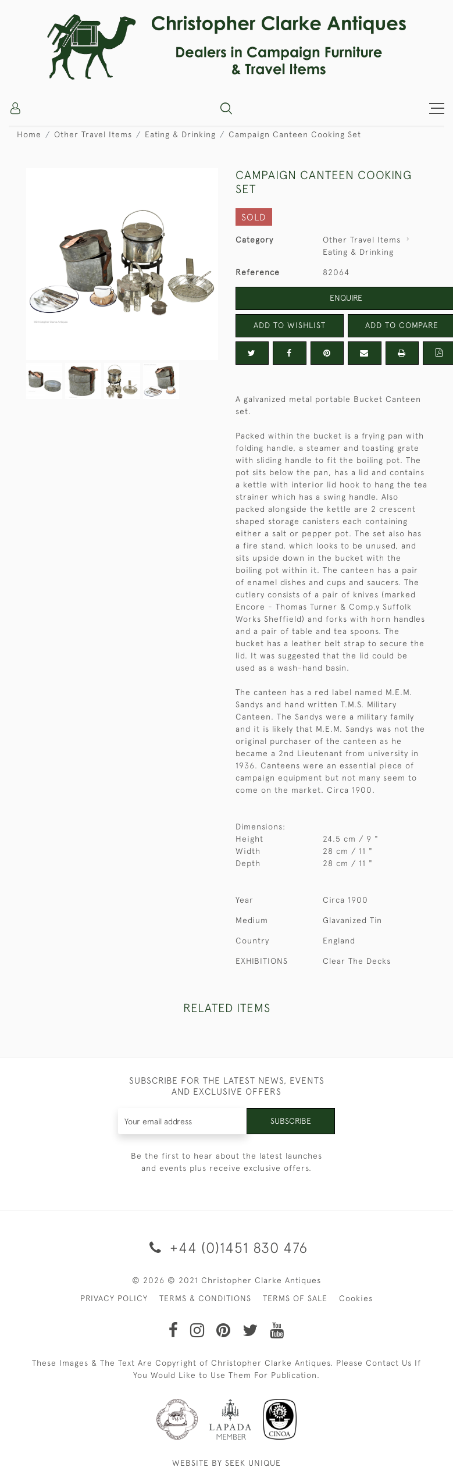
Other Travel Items (93, 134)
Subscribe (290, 1121)
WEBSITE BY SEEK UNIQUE (226, 1463)
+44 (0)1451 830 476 (226, 1247)
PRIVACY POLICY (114, 1298)
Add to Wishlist (290, 325)
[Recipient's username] (182, 1121)
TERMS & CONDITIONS (205, 1298)
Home (29, 134)
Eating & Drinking (180, 134)
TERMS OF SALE (295, 1298)
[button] (226, 108)
